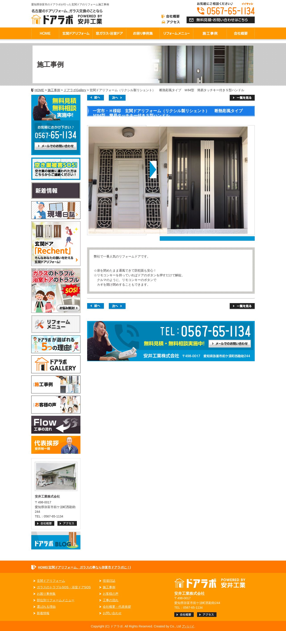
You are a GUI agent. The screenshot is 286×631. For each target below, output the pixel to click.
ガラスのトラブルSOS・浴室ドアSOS (64, 587)
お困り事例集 (143, 33)
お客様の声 (110, 593)
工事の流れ (110, 600)
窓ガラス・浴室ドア (109, 33)
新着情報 (43, 613)
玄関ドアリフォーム (76, 33)
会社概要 (241, 33)
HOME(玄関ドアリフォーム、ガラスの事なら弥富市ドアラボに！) (84, 567)
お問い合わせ (112, 613)
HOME (45, 33)
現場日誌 (109, 580)
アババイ (188, 626)
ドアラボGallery (75, 90)
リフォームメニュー (176, 33)
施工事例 (54, 90)
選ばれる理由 (46, 606)
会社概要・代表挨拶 (117, 606)
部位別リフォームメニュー (55, 600)
